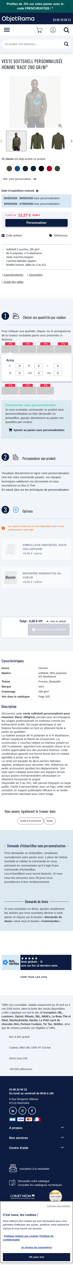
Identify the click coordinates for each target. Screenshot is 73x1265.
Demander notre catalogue (34, 1181)
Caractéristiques (13, 274)
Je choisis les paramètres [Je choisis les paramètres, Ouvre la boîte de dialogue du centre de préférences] (36, 1247)
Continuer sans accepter (58, 1206)
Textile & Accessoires (30, 821)
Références (61, 235)
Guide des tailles (13, 281)
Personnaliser (36, 222)
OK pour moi (36, 1257)
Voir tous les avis (33, 977)
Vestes (49, 821)
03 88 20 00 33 (62, 19)
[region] (36, 1232)
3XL (49, 373)
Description (35, 274)
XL (10, 373)
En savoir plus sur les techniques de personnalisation (35, 489)
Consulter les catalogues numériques (40, 1184)
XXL (30, 373)
